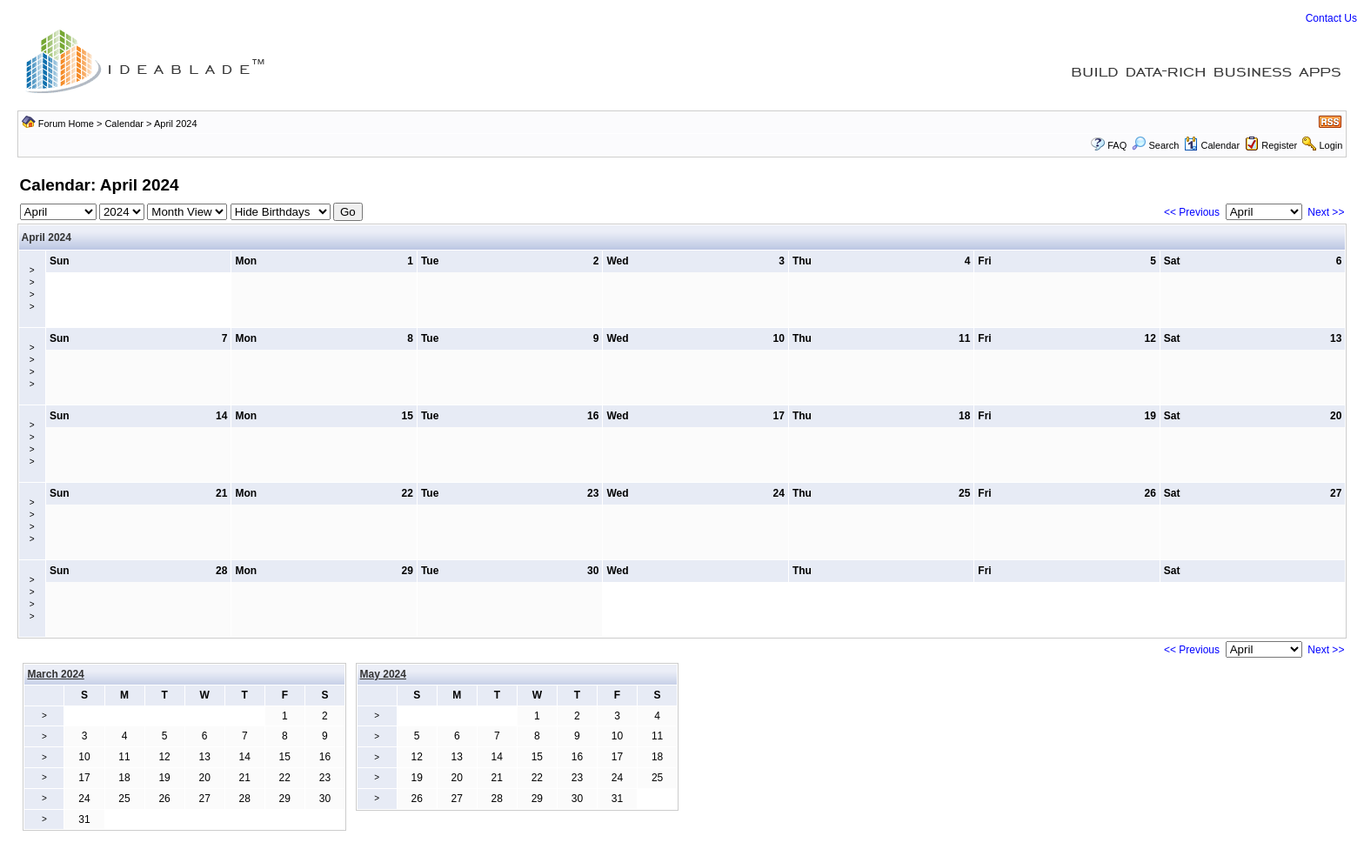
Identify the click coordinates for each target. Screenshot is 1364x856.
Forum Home (66, 123)
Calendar (124, 123)
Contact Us (1331, 18)
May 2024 (383, 674)
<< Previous (1192, 212)
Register (1279, 145)
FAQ (1117, 145)
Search (1155, 145)
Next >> (1325, 212)
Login (1330, 145)
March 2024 (55, 674)
